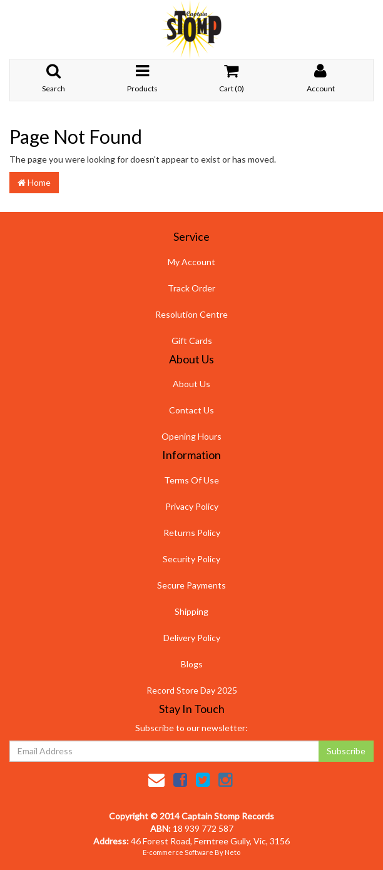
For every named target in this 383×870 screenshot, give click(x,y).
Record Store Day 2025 (191, 690)
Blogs (192, 664)
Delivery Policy (191, 637)
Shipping (191, 611)
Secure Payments (191, 585)
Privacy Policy (191, 506)
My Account (191, 261)
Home (34, 182)
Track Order (191, 288)
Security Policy (191, 559)
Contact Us (191, 410)
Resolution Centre (191, 314)
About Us (191, 383)
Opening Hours (191, 436)
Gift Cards (191, 340)
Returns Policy (191, 532)
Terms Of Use (191, 480)
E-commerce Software (178, 852)
